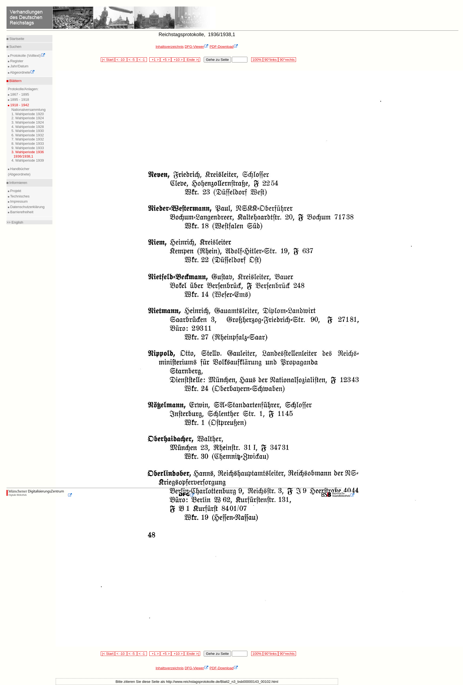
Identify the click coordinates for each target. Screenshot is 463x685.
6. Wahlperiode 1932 (27, 135)
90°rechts (287, 60)
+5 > (166, 60)
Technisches (19, 196)
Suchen (14, 47)
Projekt (15, 191)
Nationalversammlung (28, 110)
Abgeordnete (22, 72)
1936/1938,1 (23, 156)
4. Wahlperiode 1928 (27, 127)
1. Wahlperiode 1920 (27, 114)
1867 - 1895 (19, 94)
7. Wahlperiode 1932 (27, 139)
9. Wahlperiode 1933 (27, 148)
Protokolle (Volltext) (27, 56)
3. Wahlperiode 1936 (27, 152)
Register (16, 61)
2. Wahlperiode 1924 (27, 118)
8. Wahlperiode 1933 (27, 144)
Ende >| (192, 60)
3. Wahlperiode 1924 (27, 122)
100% (256, 60)
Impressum (18, 201)
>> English (15, 222)
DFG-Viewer (197, 47)
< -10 (121, 60)
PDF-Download (224, 47)
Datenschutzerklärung (27, 207)
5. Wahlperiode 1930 (27, 131)
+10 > (178, 60)
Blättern (14, 81)
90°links (270, 60)
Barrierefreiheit (21, 212)
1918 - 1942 (19, 105)
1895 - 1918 (19, 100)
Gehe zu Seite (217, 60)
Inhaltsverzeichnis (170, 47)
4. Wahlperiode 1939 (27, 160)
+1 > (155, 60)
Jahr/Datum (19, 66)
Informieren (17, 183)
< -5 (132, 60)
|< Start (107, 60)
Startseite (16, 39)
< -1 (142, 60)
